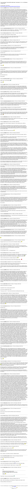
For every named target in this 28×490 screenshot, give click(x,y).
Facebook (15, 486)
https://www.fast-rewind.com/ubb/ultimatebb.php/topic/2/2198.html (10, 6)
